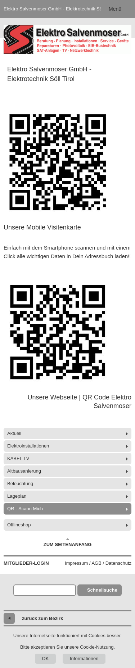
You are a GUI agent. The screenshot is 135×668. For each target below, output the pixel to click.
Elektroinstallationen (28, 446)
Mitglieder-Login (26, 563)
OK (45, 658)
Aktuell (14, 433)
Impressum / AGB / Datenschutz (98, 563)
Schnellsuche (102, 590)
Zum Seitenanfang (68, 542)
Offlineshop (19, 524)
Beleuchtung (20, 483)
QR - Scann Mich (25, 508)
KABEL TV (18, 458)
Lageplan (17, 496)
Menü (115, 9)
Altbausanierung (24, 471)
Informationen (84, 658)
